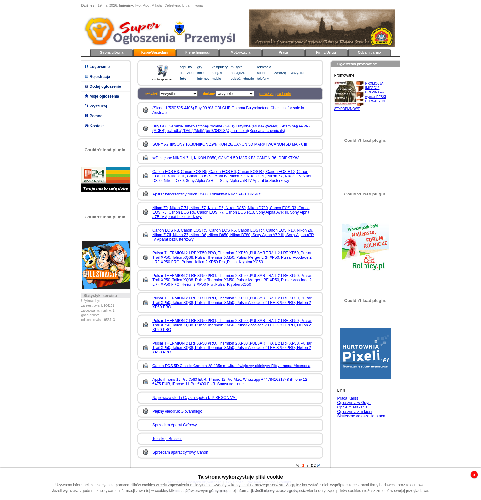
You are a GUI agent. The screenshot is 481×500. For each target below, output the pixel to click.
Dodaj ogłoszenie (105, 86)
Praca (283, 52)
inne (200, 73)
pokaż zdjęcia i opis (275, 94)
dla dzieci (187, 73)
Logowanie (100, 67)
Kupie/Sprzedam (154, 52)
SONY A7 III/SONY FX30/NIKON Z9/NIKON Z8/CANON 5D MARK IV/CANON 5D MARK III (229, 144)
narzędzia (238, 73)
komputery (220, 67)
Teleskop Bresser (167, 438)
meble (216, 78)
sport (261, 73)
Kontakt (97, 126)
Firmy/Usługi (326, 52)
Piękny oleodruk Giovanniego (177, 411)
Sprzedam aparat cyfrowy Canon (180, 452)
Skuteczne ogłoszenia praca (361, 416)
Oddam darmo (369, 52)
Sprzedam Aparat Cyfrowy (174, 425)
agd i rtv (186, 67)
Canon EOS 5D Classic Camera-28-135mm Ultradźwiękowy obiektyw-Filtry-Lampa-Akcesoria (231, 366)
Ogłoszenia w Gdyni (354, 403)
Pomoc (96, 116)
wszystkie (298, 73)
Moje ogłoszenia (104, 96)
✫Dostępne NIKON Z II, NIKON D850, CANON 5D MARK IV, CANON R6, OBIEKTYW (225, 158)
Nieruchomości (197, 52)
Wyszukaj (98, 106)
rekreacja (264, 67)
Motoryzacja (241, 52)
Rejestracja (100, 76)
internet (203, 78)
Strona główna (111, 52)
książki (217, 73)
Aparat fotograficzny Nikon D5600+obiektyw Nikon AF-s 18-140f (206, 194)
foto (183, 78)
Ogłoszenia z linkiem (354, 411)
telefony (263, 78)
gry (199, 67)
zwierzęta (281, 73)
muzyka (237, 67)
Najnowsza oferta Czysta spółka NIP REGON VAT (194, 397)
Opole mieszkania (352, 407)
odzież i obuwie (242, 78)
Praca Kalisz (348, 398)
